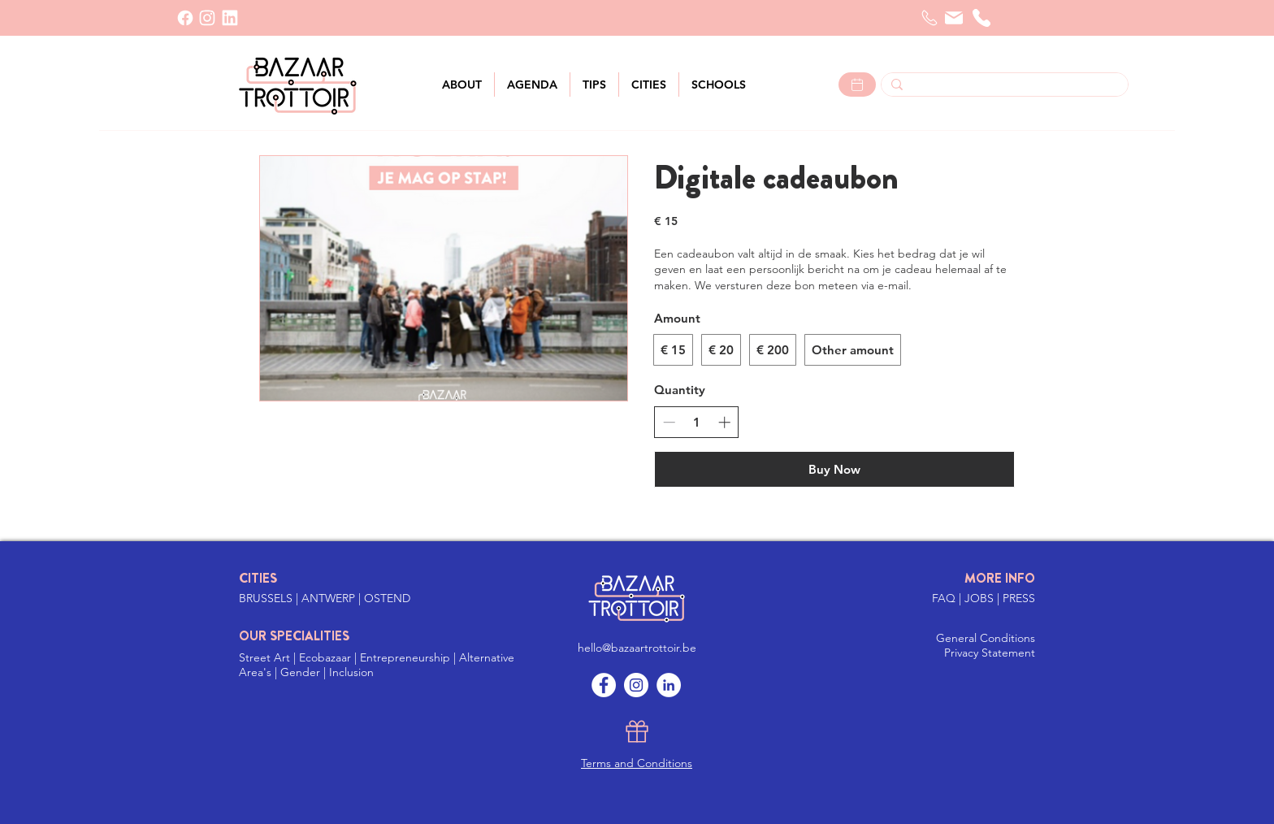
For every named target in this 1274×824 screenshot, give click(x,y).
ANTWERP (328, 598)
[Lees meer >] (857, 84)
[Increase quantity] (724, 422)
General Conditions (985, 638)
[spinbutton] (696, 422)
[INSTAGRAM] (207, 18)
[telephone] (981, 18)
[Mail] (954, 18)
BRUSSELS (267, 598)
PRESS (1019, 598)
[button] (648, 84)
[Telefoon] (929, 18)
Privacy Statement (989, 652)
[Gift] (637, 731)
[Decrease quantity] (669, 422)
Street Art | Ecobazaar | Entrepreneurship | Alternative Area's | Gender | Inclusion (376, 664)
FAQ (945, 598)
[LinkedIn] (230, 18)
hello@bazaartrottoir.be (637, 647)
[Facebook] (185, 18)
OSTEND (387, 598)
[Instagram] (636, 685)
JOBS (980, 598)
